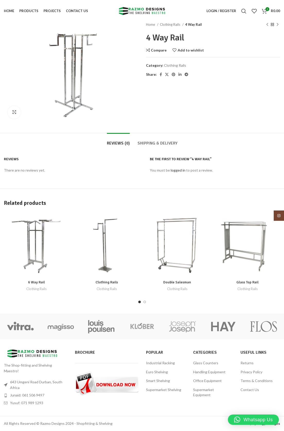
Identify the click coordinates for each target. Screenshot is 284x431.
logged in (178, 170)
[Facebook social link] (160, 74)
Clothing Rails (170, 24)
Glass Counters (205, 363)
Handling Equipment (209, 372)
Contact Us (249, 389)
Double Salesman (177, 282)
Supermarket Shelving (163, 389)
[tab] (118, 141)
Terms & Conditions (256, 380)
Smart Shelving (158, 380)
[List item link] (35, 395)
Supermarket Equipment (203, 392)
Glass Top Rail (247, 282)
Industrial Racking (160, 363)
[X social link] (166, 74)
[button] (253, 420)
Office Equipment (207, 380)
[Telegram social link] (186, 74)
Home (151, 24)
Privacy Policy (251, 372)
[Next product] (277, 24)
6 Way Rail (36, 282)
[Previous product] (267, 24)
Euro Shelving (157, 372)
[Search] (244, 11)
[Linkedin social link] (180, 74)
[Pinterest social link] (173, 74)
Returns (247, 363)
